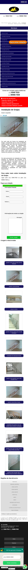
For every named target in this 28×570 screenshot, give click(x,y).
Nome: (14, 192)
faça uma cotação (18, 42)
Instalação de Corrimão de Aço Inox (9, 83)
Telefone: (14, 202)
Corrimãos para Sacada (6, 59)
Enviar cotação (14, 237)
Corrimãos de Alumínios (7, 46)
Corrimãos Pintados (6, 63)
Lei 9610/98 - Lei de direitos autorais (12, 520)
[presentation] (14, 208)
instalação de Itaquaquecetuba (14, 355)
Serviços (14, 28)
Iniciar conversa (11, 563)
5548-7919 (9, 16)
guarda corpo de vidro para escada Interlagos (14, 332)
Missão (14, 547)
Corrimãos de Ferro (6, 49)
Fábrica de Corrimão (6, 69)
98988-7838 (23, 16)
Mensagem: (15, 225)
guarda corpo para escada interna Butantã (14, 263)
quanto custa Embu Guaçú (14, 402)
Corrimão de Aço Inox (6, 36)
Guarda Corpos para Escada (7, 76)
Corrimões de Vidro (6, 66)
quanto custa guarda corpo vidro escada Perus (14, 379)
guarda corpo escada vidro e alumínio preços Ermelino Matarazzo (14, 473)
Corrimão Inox (5, 39)
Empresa (14, 543)
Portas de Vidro (5, 86)
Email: (14, 197)
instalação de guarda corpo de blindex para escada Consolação (14, 425)
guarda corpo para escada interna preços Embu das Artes (14, 449)
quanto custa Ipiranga (14, 286)
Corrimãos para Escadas (7, 56)
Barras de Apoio (5, 33)
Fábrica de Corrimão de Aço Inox (8, 73)
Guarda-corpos (5, 79)
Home (14, 539)
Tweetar (5, 115)
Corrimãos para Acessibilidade (8, 53)
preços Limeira (14, 309)
